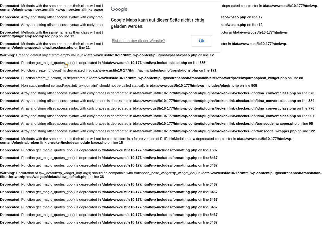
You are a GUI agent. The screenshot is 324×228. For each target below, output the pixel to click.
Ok (201, 40)
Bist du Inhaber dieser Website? (138, 41)
